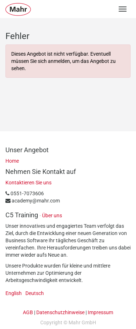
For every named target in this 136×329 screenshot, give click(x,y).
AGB (28, 312)
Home (12, 161)
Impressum (100, 312)
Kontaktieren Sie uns (28, 182)
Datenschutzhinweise (60, 312)
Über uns (52, 215)
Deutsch (34, 293)
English (13, 293)
